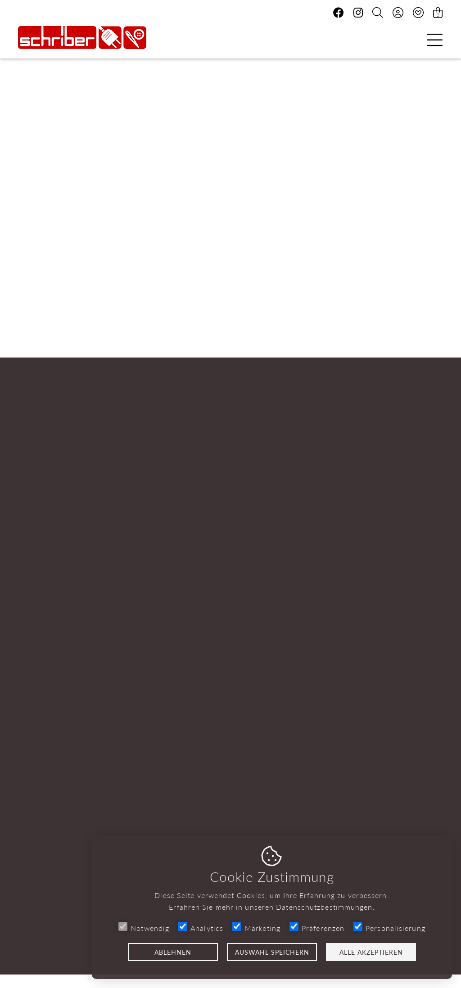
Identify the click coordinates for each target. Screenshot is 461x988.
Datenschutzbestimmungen (324, 907)
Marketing (256, 927)
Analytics (200, 927)
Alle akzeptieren (371, 952)
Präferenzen (316, 927)
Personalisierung (389, 927)
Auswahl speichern (272, 952)
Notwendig (143, 927)
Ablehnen (172, 952)
